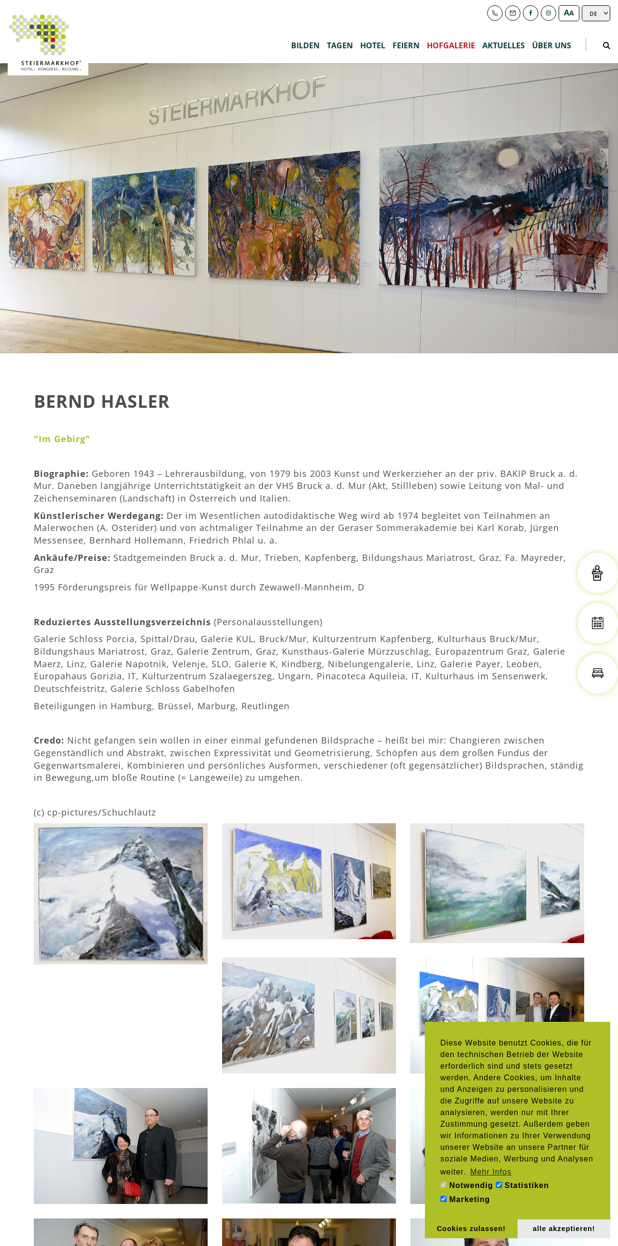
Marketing (465, 1199)
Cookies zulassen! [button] (471, 1228)
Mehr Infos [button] (491, 1172)
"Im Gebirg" (62, 438)
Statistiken (522, 1185)
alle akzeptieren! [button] (564, 1228)
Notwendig (466, 1185)
